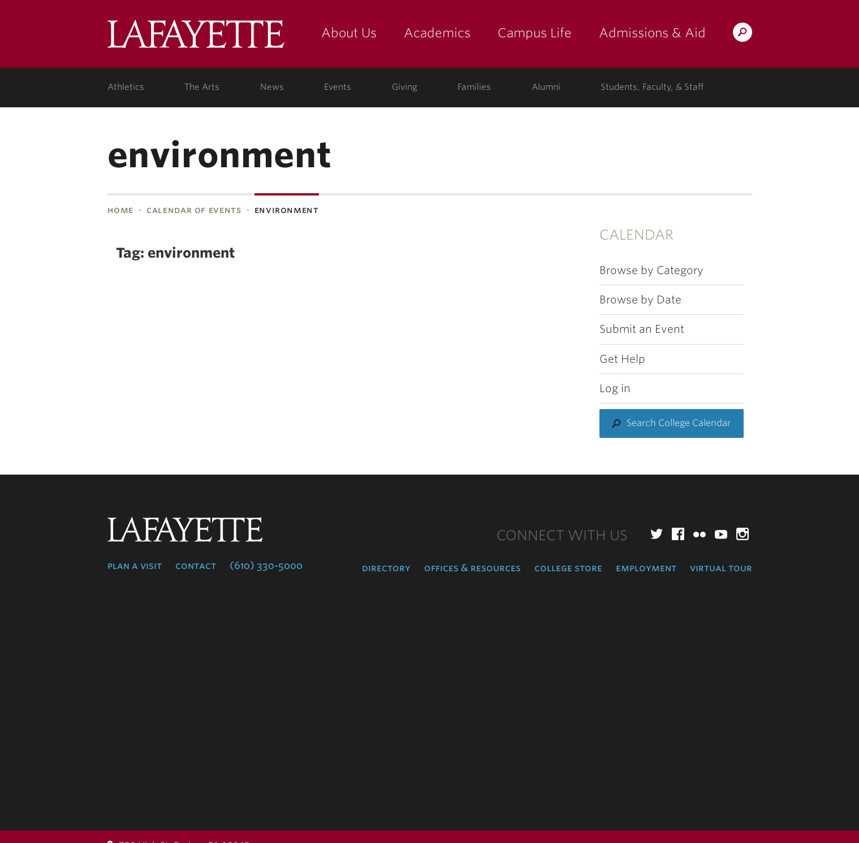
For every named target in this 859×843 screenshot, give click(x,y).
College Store (568, 567)
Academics (437, 32)
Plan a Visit (134, 565)
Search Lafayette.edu (742, 34)
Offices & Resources (472, 567)
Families (474, 87)
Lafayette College (195, 38)
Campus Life (535, 32)
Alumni (546, 87)
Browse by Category (651, 270)
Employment (646, 567)
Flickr (699, 534)
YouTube (721, 534)
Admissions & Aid (652, 32)
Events (337, 87)
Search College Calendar (679, 423)
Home (120, 210)
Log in (615, 388)
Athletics (125, 87)
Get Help (622, 359)
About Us (349, 32)
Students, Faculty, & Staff (652, 87)
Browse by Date (640, 299)
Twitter (656, 534)
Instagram (742, 534)
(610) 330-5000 (266, 565)
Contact (195, 565)
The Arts (201, 87)
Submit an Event (641, 329)
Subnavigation (26, 239)
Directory (386, 567)
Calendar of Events (193, 210)
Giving (404, 87)
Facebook (678, 534)
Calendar (636, 235)
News (272, 87)
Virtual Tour (721, 567)
